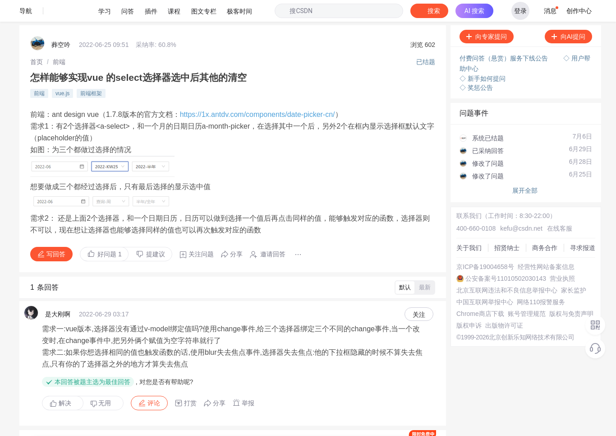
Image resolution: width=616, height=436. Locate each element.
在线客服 (541, 194)
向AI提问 (565, 15)
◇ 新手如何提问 (479, 54)
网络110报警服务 (471, 291)
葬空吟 (60, 22)
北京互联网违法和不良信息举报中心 (497, 267)
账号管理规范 (466, 307)
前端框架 (91, 67)
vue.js (62, 67)
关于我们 (460, 202)
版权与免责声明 (469, 316)
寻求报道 (460, 226)
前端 (59, 38)
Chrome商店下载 (471, 299)
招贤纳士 (460, 210)
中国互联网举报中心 (475, 283)
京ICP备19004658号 (476, 234)
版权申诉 (460, 324)
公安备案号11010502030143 (487, 251)
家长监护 (460, 275)
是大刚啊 (57, 268)
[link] (36, 38)
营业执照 (460, 259)
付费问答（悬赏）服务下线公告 (501, 36)
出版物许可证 (466, 332)
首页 (36, 38)
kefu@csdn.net (508, 194)
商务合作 (460, 218)
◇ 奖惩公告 (473, 63)
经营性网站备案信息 (475, 242)
